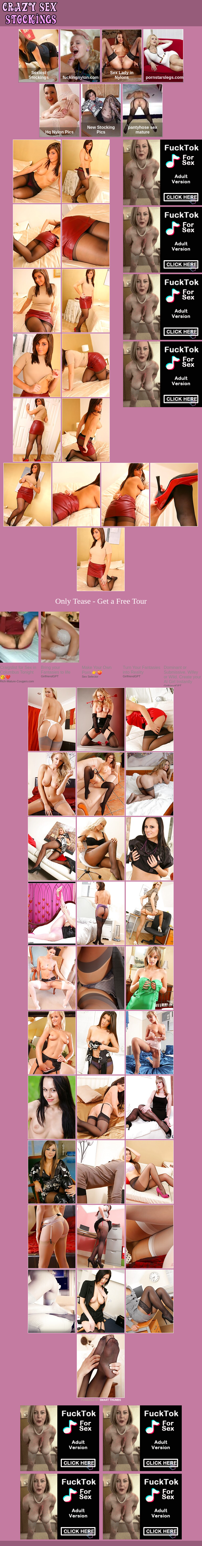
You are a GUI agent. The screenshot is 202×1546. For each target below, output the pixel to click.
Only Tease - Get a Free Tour (101, 601)
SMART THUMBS (110, 1400)
